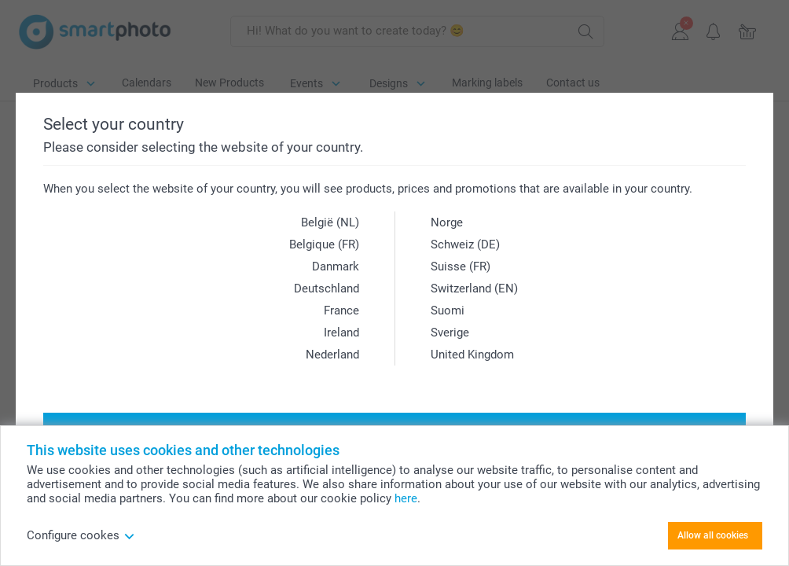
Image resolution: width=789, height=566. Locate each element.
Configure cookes (81, 535)
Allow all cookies (712, 535)
